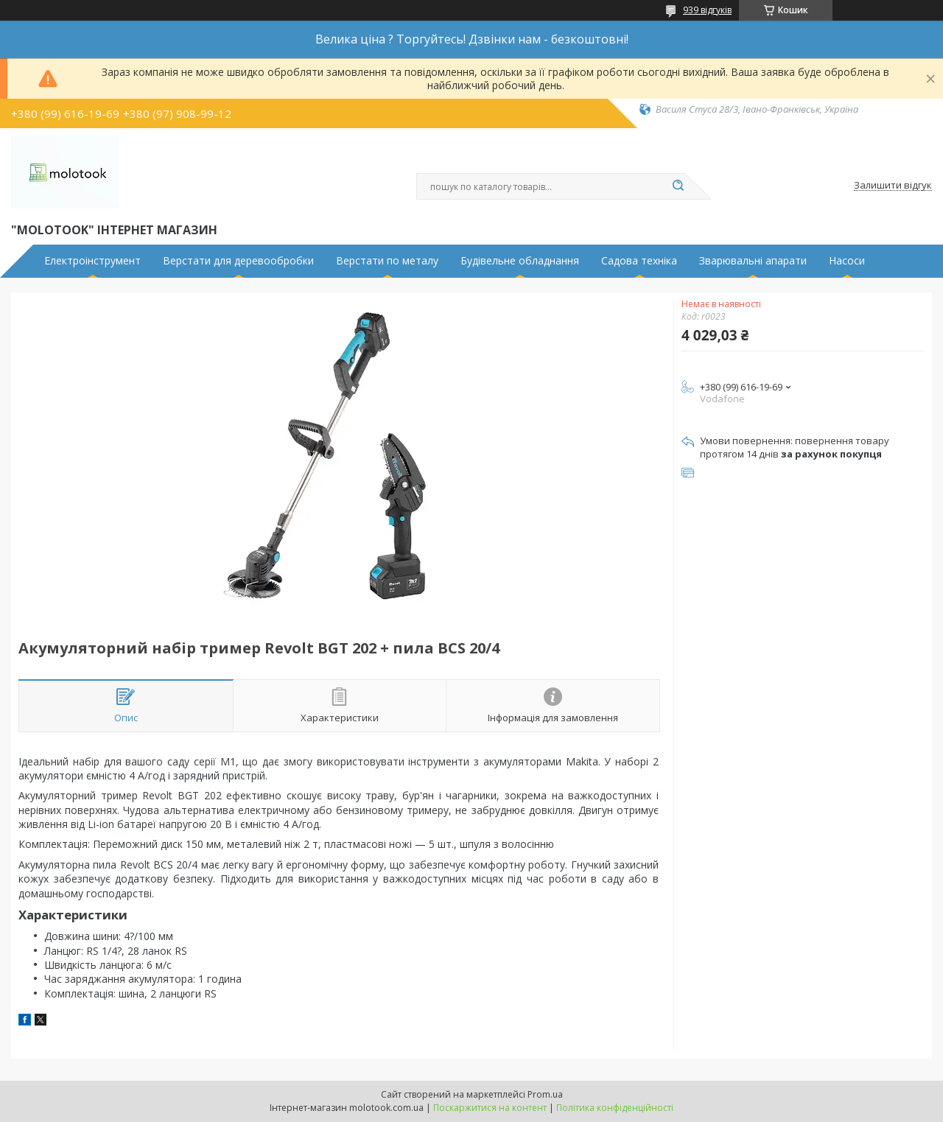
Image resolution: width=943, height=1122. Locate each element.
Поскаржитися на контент (490, 1107)
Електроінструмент (92, 261)
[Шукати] (678, 186)
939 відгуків (707, 10)
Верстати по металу (387, 261)
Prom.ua (545, 1094)
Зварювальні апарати (753, 261)
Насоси (847, 261)
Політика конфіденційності (614, 1107)
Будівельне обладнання (519, 261)
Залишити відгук (893, 185)
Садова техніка (639, 261)
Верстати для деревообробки (238, 261)
